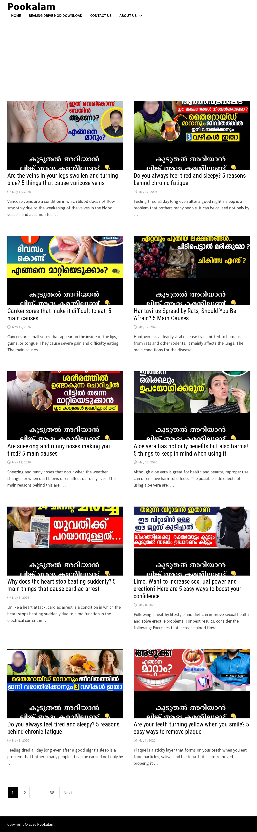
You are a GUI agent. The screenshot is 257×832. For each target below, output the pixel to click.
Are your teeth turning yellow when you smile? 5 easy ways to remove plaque (191, 728)
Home (16, 15)
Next (67, 792)
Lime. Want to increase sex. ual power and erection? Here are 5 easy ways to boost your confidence (187, 589)
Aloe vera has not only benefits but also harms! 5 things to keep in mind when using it (191, 450)
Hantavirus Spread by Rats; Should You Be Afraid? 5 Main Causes (185, 314)
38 (52, 792)
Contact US (101, 15)
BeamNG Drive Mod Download (55, 15)
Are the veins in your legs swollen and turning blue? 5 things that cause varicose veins (62, 179)
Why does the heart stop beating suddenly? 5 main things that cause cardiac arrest (61, 585)
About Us (128, 15)
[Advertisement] (128, 54)
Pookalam (45, 824)
